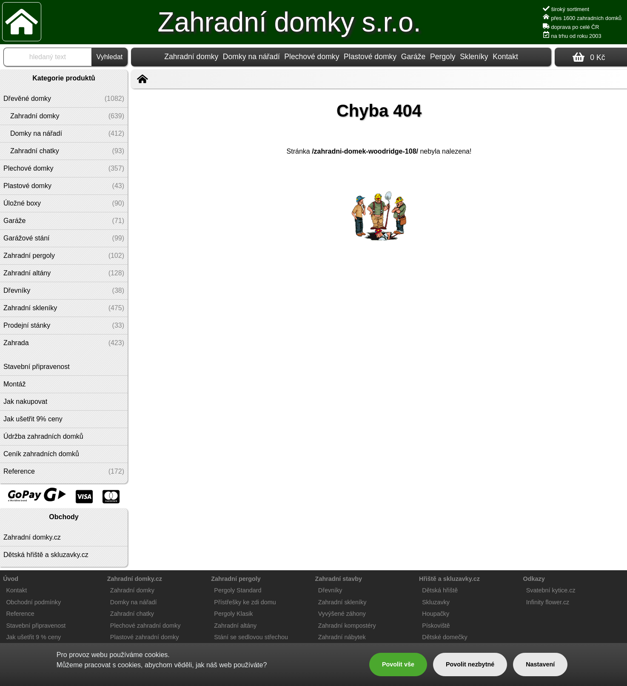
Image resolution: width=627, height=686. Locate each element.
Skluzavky (436, 602)
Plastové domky (370, 56)
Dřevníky (330, 590)
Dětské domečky (444, 637)
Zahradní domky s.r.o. (289, 22)
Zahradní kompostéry (347, 625)
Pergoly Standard (237, 590)
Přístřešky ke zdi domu (245, 602)
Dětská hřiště (440, 590)
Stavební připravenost (36, 625)
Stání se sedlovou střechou (251, 637)
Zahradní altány (235, 625)
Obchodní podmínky (33, 602)
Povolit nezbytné (470, 664)
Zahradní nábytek (342, 637)
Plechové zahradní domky (145, 625)
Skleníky (474, 56)
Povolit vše (398, 664)
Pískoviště (436, 625)
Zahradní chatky (132, 613)
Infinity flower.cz (548, 602)
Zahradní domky (191, 56)
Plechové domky (311, 56)
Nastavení (540, 664)
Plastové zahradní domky (144, 637)
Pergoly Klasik (233, 613)
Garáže (413, 56)
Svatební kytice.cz (551, 590)
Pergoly (443, 56)
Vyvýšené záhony (342, 613)
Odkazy (534, 578)
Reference (20, 613)
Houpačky (435, 613)
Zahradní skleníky (342, 602)
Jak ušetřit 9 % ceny (33, 637)
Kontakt (505, 56)
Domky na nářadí (251, 56)
